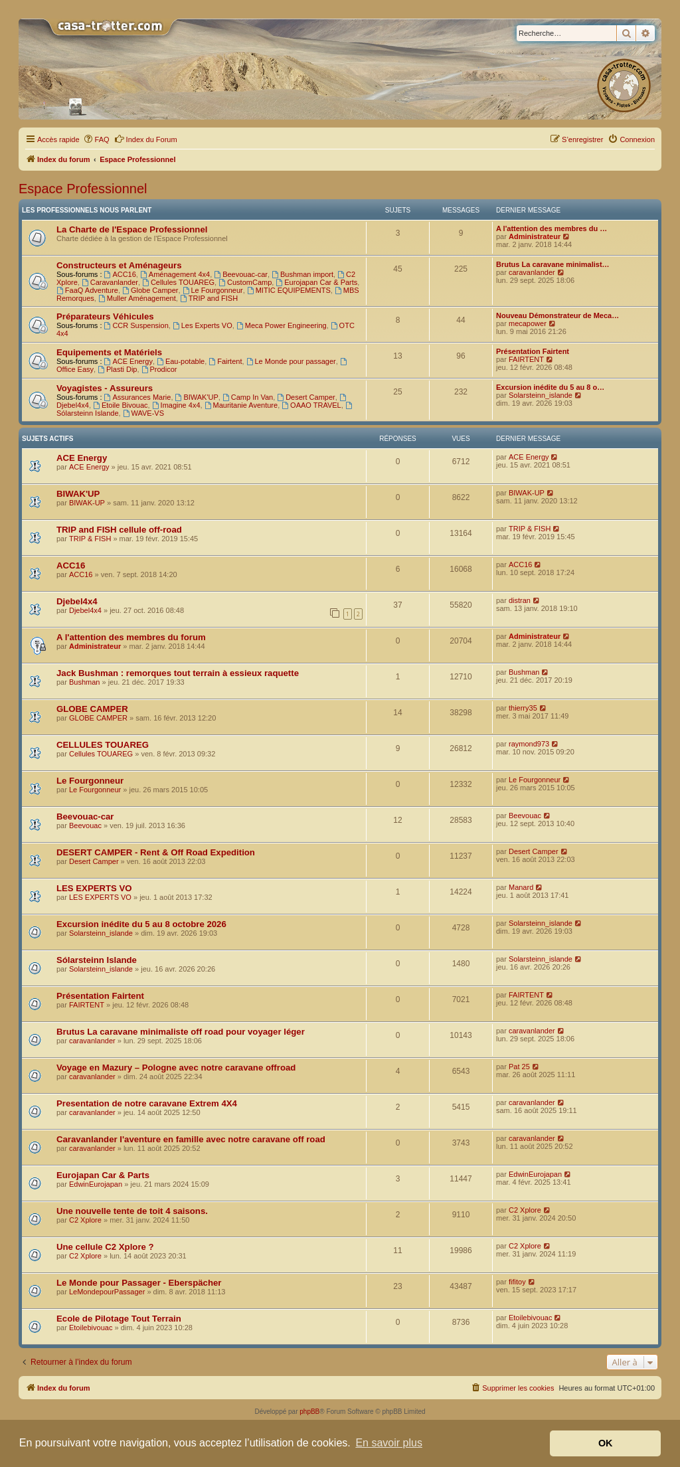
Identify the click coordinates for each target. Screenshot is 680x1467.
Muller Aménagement (137, 298)
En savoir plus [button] (388, 1442)
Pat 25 (519, 1067)
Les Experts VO (202, 325)
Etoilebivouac (90, 1328)
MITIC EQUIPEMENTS (289, 290)
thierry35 (523, 708)
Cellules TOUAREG (178, 282)
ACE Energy (128, 361)
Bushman (84, 682)
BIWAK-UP (87, 503)
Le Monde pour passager (291, 361)
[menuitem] (96, 139)
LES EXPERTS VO (94, 888)
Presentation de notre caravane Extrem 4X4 (146, 1103)
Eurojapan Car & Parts (316, 282)
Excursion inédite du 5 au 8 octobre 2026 (141, 924)
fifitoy (517, 1282)
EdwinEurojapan (95, 1184)
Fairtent (225, 361)
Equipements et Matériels (109, 352)
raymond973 (529, 744)
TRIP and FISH (209, 298)
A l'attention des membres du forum (131, 637)
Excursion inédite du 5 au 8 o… (550, 387)
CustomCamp (245, 282)
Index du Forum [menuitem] (145, 138)
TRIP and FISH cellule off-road (119, 530)
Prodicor (159, 369)
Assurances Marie (137, 397)
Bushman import (302, 274)
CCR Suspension (136, 325)
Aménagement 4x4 (175, 274)
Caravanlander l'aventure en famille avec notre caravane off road (190, 1139)
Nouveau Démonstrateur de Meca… (557, 315)
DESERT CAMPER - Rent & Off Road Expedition (155, 852)
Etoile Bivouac (120, 405)
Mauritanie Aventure (241, 405)
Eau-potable (181, 361)
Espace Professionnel (83, 188)
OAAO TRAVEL (311, 405)
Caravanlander (110, 282)
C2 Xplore (85, 1220)
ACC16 (120, 274)
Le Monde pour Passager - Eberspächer (138, 1283)
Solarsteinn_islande (540, 395)
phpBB (309, 1411)
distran (520, 600)
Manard (521, 887)
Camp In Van (247, 397)
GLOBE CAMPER (92, 709)
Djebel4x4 (77, 601)
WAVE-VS (143, 413)
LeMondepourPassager (107, 1292)
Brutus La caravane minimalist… (553, 264)
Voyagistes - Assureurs (104, 388)
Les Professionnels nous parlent (86, 210)
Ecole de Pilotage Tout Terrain (118, 1319)
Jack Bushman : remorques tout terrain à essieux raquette (177, 673)
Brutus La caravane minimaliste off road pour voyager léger (180, 1032)
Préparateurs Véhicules (105, 316)
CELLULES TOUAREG (102, 745)
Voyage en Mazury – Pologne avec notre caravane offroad (176, 1068)
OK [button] (605, 1443)
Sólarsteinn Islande (96, 960)
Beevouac (85, 825)
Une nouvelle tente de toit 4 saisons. (132, 1211)
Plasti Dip (117, 369)
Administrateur (534, 236)
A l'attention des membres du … (551, 228)
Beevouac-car (241, 274)
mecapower (528, 323)
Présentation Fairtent (532, 351)
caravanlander (532, 272)
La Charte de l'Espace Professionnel (131, 229)
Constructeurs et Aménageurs (119, 265)
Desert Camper (306, 397)
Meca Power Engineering (281, 325)
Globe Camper (150, 290)
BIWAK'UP (196, 397)
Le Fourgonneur (213, 290)
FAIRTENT (526, 359)
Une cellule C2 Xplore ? (105, 1247)
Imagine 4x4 (176, 405)
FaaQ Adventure (87, 290)
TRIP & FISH (90, 539)
